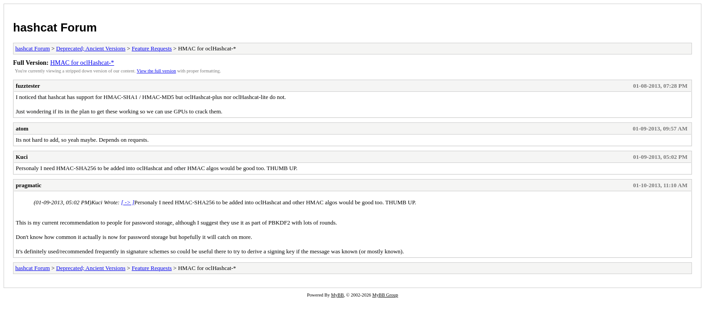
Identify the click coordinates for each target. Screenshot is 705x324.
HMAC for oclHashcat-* (82, 62)
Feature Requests (152, 48)
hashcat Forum (55, 27)
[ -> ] (127, 202)
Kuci (22, 156)
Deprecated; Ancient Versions (90, 48)
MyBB (337, 294)
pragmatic (28, 185)
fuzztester (28, 85)
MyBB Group (385, 294)
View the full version (156, 70)
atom (22, 128)
